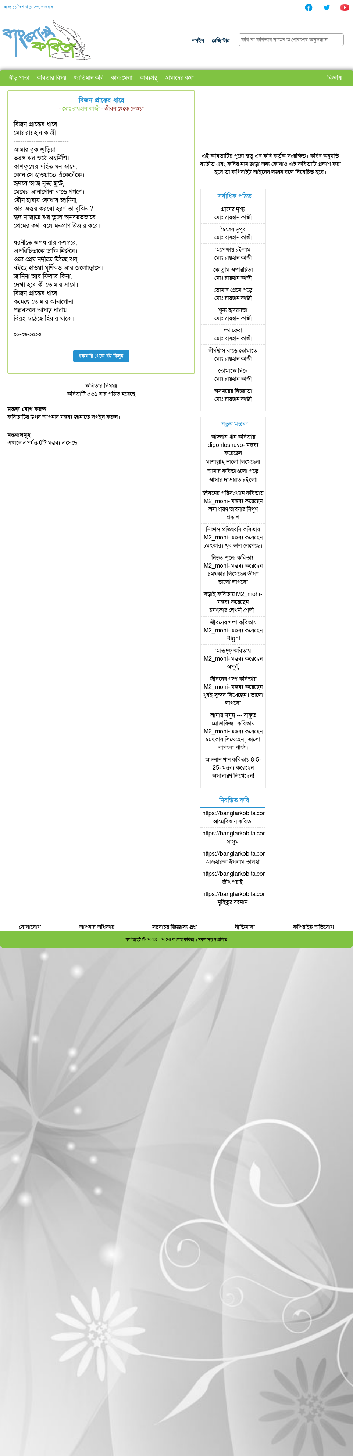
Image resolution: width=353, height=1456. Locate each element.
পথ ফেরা (233, 330)
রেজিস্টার (220, 40)
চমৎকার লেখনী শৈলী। (233, 610)
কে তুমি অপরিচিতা (233, 270)
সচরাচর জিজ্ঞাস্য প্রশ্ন (174, 927)
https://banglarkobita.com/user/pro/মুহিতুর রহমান (247, 898)
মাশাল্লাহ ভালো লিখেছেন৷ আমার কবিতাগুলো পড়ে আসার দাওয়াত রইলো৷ (233, 471)
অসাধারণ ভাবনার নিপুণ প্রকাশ (233, 513)
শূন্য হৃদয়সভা (232, 310)
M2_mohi (216, 501)
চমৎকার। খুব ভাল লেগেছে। (233, 546)
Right (233, 639)
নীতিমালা (245, 927)
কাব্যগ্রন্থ (148, 78)
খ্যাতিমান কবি (89, 78)
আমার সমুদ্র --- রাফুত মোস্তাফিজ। (233, 719)
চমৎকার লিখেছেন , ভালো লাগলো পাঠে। (233, 744)
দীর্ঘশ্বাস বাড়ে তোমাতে (232, 351)
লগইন (198, 40)
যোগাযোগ (30, 927)
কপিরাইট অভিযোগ (313, 927)
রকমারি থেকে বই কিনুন (101, 356)
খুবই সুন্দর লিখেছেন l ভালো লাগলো (233, 699)
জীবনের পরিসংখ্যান (224, 493)
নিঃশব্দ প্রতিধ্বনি (223, 529)
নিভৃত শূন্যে (223, 558)
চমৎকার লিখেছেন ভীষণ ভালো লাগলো (233, 578)
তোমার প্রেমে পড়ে (233, 290)
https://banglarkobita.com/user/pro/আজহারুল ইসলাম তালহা (247, 858)
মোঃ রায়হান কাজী (81, 109)
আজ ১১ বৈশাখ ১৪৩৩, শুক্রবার (28, 7)
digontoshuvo (225, 445)
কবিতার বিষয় (51, 78)
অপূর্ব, (233, 667)
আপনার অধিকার (96, 927)
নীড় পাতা (19, 78)
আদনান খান (223, 437)
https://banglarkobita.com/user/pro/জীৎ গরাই (247, 878)
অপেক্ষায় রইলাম (232, 250)
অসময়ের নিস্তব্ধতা (233, 391)
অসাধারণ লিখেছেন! (233, 776)
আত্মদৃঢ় (223, 651)
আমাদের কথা (179, 78)
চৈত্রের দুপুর (233, 229)
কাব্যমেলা (121, 78)
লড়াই (210, 594)
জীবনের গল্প (224, 622)
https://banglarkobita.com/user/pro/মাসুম (247, 838)
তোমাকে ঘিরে (233, 371)
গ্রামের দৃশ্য (233, 209)
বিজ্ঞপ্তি (334, 78)
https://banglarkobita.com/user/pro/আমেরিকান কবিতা (247, 817)
